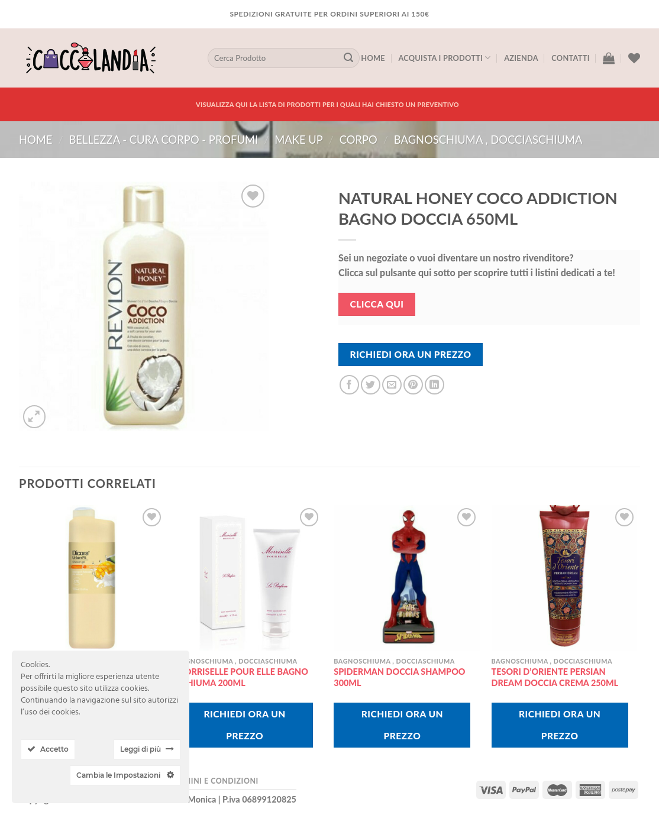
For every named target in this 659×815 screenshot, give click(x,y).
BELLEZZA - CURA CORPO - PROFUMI (163, 139)
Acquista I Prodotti (444, 57)
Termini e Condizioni (213, 781)
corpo (358, 139)
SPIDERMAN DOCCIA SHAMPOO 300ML (399, 677)
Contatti (570, 58)
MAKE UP (298, 139)
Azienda (521, 58)
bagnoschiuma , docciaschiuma (488, 139)
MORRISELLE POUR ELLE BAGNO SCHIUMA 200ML (242, 677)
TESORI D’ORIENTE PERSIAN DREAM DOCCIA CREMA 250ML (555, 677)
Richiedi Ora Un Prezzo (410, 354)
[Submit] (348, 58)
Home (373, 58)
